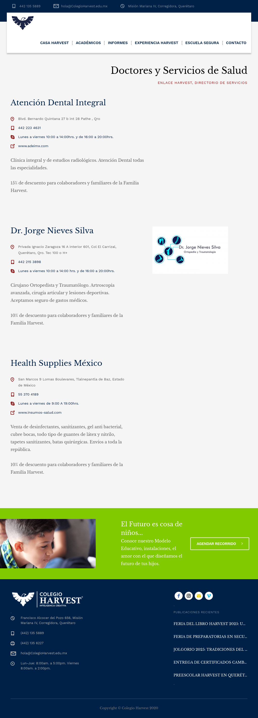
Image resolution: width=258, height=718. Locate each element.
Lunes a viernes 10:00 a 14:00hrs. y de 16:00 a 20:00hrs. (65, 137)
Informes (118, 43)
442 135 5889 (30, 6)
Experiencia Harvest (156, 43)
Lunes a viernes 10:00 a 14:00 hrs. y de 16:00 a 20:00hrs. (66, 271)
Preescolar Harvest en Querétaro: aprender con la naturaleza (210, 675)
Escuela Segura (202, 43)
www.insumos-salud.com (39, 412)
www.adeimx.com (33, 146)
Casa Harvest (54, 43)
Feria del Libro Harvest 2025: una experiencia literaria (210, 624)
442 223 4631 (29, 128)
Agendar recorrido (220, 543)
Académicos (88, 43)
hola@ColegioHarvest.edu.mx (84, 6)
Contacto (236, 43)
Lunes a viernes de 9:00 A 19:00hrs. (48, 403)
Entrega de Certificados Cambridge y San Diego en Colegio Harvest (210, 662)
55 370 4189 (28, 394)
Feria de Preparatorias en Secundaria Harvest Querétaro (210, 636)
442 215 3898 (29, 262)
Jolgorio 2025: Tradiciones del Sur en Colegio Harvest (210, 649)
